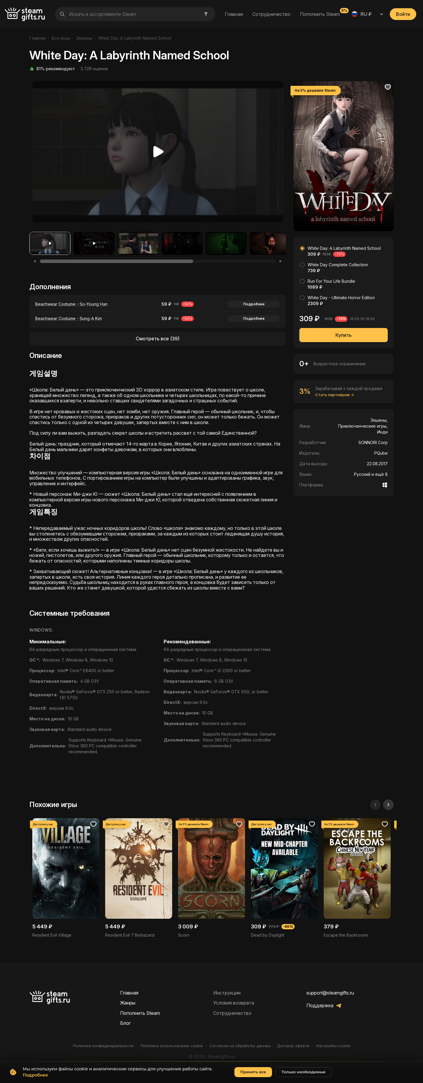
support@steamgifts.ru (330, 992)
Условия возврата (233, 1002)
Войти (403, 14)
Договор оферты (293, 1046)
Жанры (127, 1002)
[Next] (280, 261)
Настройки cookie (333, 1046)
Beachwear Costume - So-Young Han (71, 304)
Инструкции (227, 992)
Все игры (61, 38)
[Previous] (35, 261)
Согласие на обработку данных (240, 1046)
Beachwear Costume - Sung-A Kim (68, 318)
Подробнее (254, 304)
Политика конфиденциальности (103, 1046)
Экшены (84, 38)
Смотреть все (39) (157, 339)
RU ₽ (362, 14)
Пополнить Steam (320, 14)
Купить (343, 335)
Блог (125, 1023)
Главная (234, 14)
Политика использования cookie (171, 1046)
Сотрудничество (271, 14)
